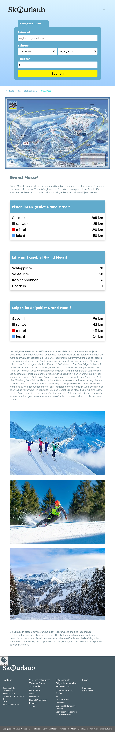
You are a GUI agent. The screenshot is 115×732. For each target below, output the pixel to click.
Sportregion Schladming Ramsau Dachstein (66, 713)
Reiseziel (24, 32)
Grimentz (33, 693)
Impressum (87, 688)
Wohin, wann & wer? (30, 23)
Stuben (32, 706)
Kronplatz (33, 703)
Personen (24, 58)
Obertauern (34, 697)
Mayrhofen (60, 703)
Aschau (59, 696)
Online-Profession (22, 729)
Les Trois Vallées (63, 699)
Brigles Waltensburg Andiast (64, 691)
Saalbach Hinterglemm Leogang (65, 707)
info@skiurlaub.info (11, 704)
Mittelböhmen (35, 690)
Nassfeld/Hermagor (38, 700)
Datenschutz (87, 691)
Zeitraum (24, 45)
